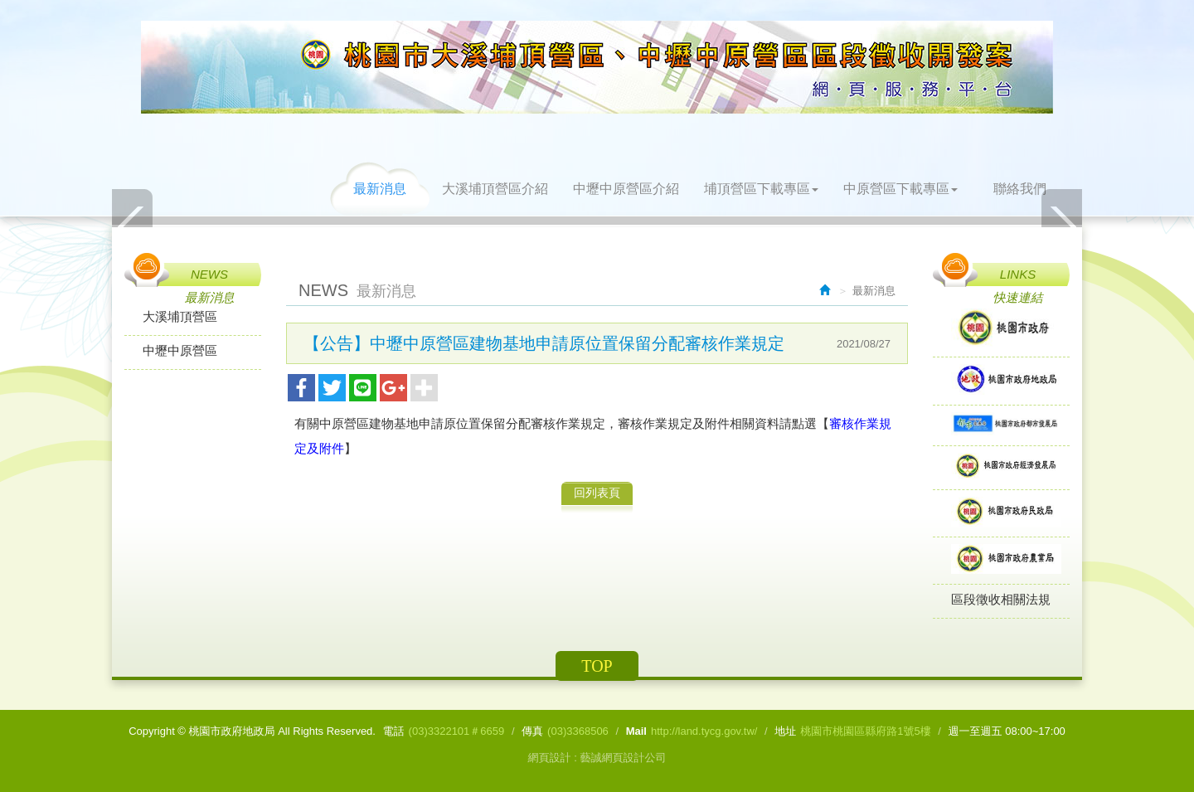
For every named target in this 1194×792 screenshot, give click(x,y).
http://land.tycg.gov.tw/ (704, 731)
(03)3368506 (578, 731)
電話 (394, 731)
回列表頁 (597, 492)
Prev (132, 226)
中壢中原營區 (180, 350)
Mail (636, 731)
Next (1061, 226)
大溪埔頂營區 (180, 316)
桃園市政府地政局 (597, 67)
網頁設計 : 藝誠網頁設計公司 (597, 757)
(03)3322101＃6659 (457, 731)
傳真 (532, 731)
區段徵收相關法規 (1001, 599)
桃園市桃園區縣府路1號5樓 (865, 731)
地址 (785, 731)
